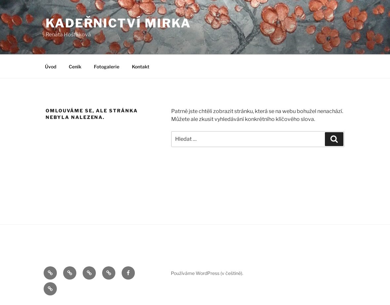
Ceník (75, 66)
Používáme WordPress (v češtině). (207, 273)
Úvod (50, 66)
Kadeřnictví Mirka (118, 23)
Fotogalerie (106, 66)
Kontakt (140, 66)
